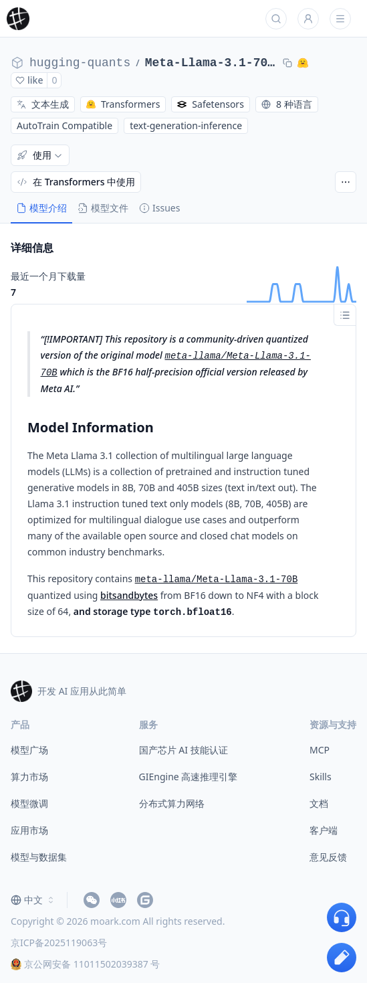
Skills (321, 776)
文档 (319, 803)
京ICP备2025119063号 (59, 942)
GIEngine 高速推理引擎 (188, 776)
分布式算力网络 (172, 803)
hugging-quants (79, 63)
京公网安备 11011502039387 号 (85, 964)
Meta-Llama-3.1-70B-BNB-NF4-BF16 (211, 63)
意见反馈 (328, 857)
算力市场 (29, 776)
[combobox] (33, 900)
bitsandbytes (129, 595)
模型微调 (29, 803)
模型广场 (29, 749)
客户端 (324, 830)
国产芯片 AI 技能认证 (183, 749)
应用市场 (29, 830)
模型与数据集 (39, 857)
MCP (320, 749)
